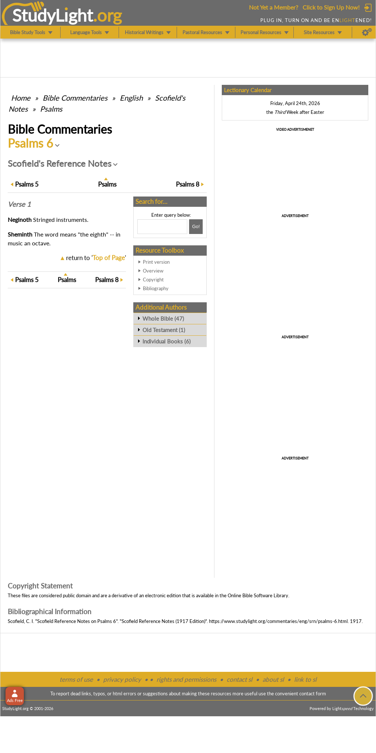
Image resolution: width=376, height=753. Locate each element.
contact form (312, 693)
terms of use (76, 679)
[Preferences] (367, 32)
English (131, 97)
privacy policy (122, 679)
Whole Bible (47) (163, 318)
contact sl (239, 679)
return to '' (96, 258)
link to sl (305, 679)
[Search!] (196, 226)
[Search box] (162, 226)
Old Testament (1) (163, 330)
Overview (153, 271)
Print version (156, 262)
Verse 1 (19, 204)
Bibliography (156, 288)
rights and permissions (186, 679)
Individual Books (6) (166, 341)
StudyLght (52, 15)
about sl (273, 679)
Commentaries (75, 97)
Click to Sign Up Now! (331, 7)
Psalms (51, 108)
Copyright (153, 279)
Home (20, 97)
